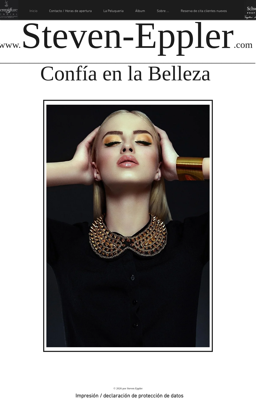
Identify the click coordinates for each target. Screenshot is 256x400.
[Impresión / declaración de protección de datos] (129, 396)
